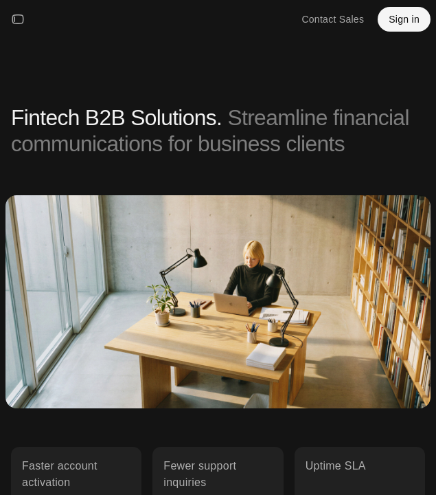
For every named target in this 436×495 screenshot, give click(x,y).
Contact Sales (332, 19)
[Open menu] (17, 19)
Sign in (404, 19)
